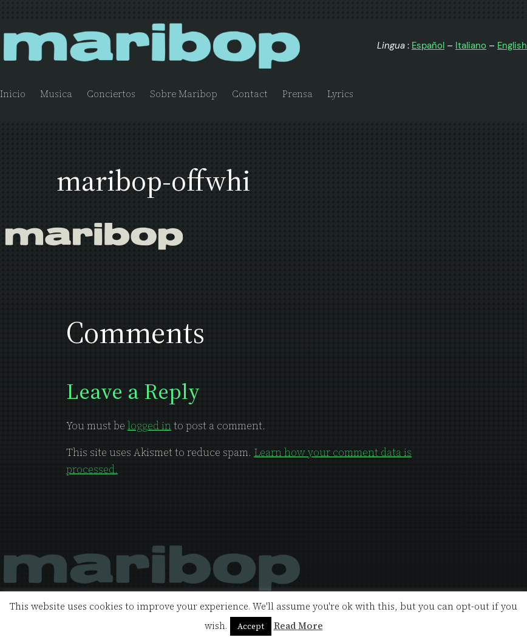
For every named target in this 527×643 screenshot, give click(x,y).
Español (428, 45)
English (512, 45)
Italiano (470, 45)
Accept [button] (250, 626)
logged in (149, 425)
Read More (298, 625)
